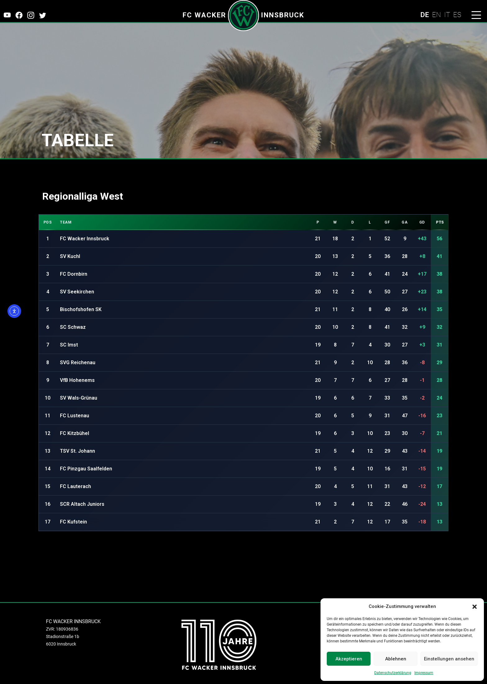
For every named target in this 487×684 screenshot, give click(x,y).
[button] (474, 606)
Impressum (423, 673)
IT (447, 15)
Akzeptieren (348, 659)
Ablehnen (395, 659)
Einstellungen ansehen (449, 659)
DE (424, 15)
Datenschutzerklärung (392, 673)
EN (436, 15)
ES (457, 15)
